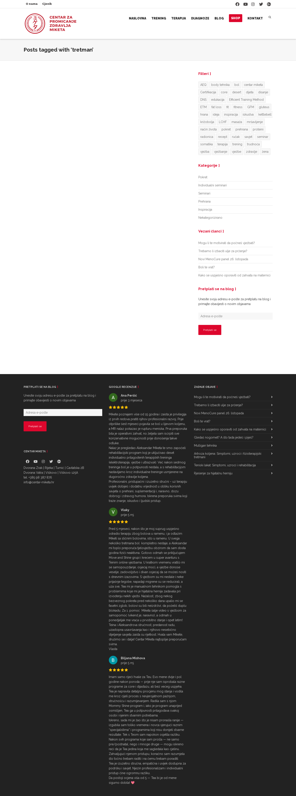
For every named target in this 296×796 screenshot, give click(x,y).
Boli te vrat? (206, 267)
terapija (223, 144)
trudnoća (253, 144)
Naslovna (137, 18)
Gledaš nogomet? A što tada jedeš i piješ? (223, 437)
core (224, 92)
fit (227, 107)
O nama (32, 3)
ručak (236, 137)
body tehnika (220, 85)
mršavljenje (255, 122)
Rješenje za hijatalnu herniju (213, 473)
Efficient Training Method (246, 99)
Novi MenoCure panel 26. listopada (223, 259)
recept (222, 137)
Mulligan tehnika (205, 445)
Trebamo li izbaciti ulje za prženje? (222, 251)
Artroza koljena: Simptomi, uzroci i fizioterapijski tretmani (227, 455)
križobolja (207, 122)
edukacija (217, 99)
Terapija (178, 18)
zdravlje (251, 151)
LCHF (223, 122)
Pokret (202, 177)
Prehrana (204, 201)
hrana (204, 114)
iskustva (248, 114)
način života (208, 129)
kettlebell (265, 114)
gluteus (264, 107)
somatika (206, 144)
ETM (203, 107)
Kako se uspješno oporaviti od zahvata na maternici (234, 275)
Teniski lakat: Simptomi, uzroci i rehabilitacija (225, 465)
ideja (216, 114)
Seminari (204, 193)
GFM (250, 107)
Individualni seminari (212, 185)
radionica (206, 137)
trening (237, 144)
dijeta (249, 92)
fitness (238, 107)
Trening (158, 18)
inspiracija (231, 114)
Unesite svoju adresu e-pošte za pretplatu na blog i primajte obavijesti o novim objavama (234, 301)
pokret (226, 129)
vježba (204, 151)
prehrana (241, 129)
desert (236, 92)
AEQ (203, 85)
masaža (237, 122)
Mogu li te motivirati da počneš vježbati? (226, 243)
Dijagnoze (200, 18)
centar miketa (253, 85)
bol (236, 85)
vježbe (236, 151)
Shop (235, 18)
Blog (219, 18)
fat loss (216, 107)
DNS (203, 99)
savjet (248, 137)
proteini (258, 129)
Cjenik (47, 3)
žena (265, 151)
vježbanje (220, 151)
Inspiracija (205, 209)
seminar (262, 137)
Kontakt (255, 18)
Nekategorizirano (210, 217)
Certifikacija (208, 92)
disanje (263, 92)
